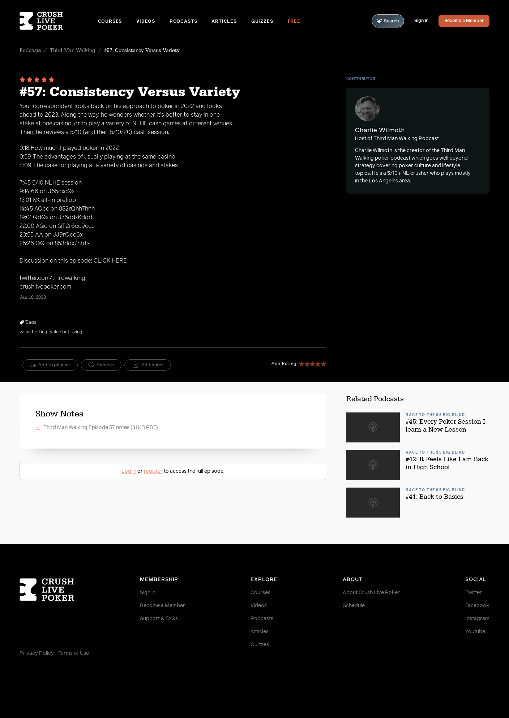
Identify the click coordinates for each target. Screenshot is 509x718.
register (153, 471)
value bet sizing (66, 332)
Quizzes (262, 22)
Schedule (354, 605)
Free (294, 22)
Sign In (421, 21)
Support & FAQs (159, 618)
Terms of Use (73, 653)
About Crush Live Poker (371, 592)
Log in (128, 471)
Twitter (473, 592)
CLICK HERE (110, 261)
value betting (33, 332)
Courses (110, 22)
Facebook (477, 605)
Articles (223, 22)
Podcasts (183, 22)
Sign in (147, 592)
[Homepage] (59, 21)
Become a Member (464, 21)
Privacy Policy (37, 653)
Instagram (477, 618)
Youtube (475, 631)
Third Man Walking (72, 50)
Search (388, 21)
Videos (145, 22)
